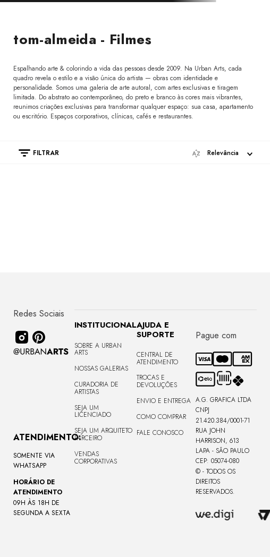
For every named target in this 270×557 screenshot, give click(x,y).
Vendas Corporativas (95, 457)
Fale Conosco (160, 433)
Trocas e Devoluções (157, 381)
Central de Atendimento (157, 358)
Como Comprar (161, 417)
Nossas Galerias (101, 368)
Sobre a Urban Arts (98, 349)
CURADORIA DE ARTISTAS (96, 388)
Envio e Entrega (164, 401)
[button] (33, 153)
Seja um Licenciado (92, 411)
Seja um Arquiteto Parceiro (103, 434)
